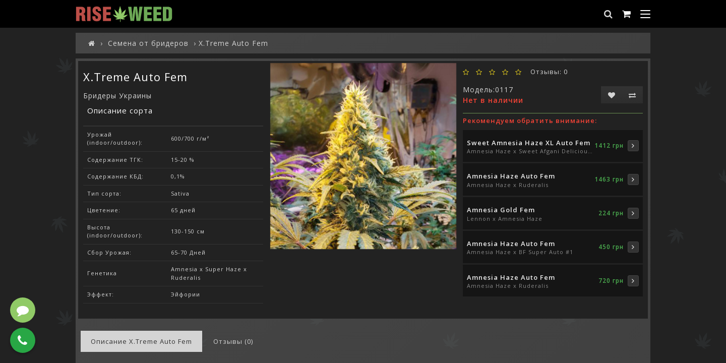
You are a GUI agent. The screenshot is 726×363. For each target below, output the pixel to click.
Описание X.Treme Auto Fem (141, 341)
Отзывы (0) (233, 341)
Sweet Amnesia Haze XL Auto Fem (528, 142)
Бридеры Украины (117, 95)
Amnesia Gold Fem (501, 209)
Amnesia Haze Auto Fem (511, 175)
